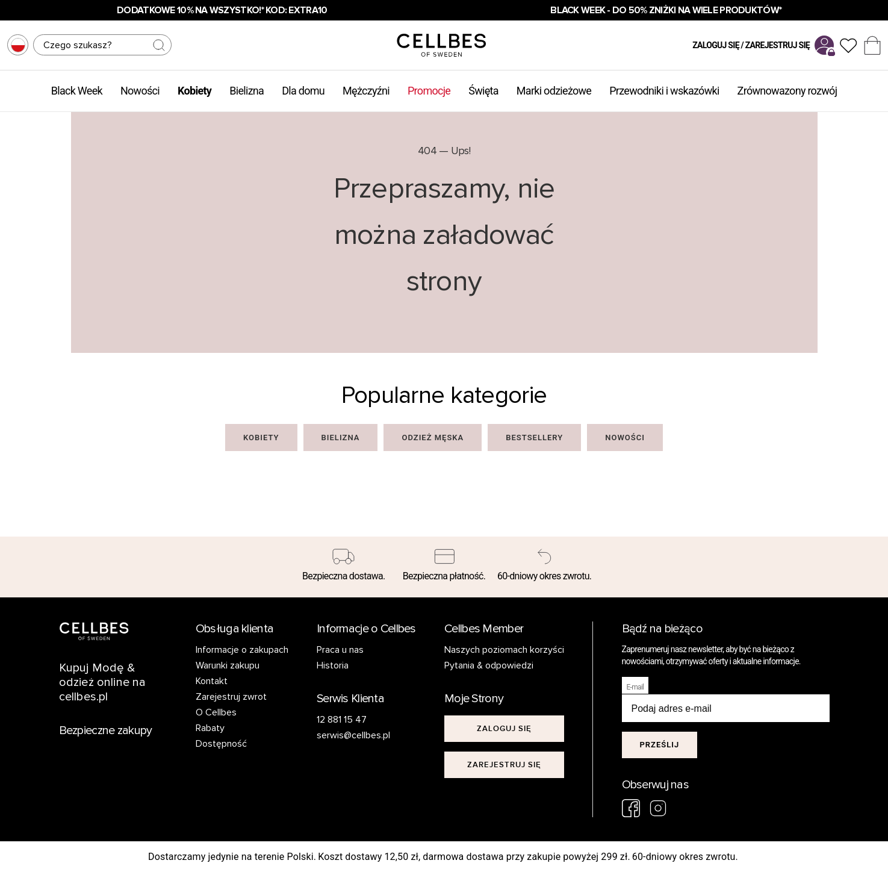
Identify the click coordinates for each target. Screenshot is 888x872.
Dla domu (303, 90)
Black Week (76, 90)
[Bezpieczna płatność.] (444, 567)
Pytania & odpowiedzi (488, 665)
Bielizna (246, 90)
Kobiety (194, 90)
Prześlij (660, 744)
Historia (333, 665)
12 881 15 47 (342, 720)
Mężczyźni (366, 90)
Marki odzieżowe (554, 90)
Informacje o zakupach (242, 650)
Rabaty (210, 728)
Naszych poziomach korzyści (504, 650)
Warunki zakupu (227, 665)
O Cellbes (216, 712)
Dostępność (221, 744)
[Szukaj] (102, 44)
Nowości (140, 90)
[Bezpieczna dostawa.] (344, 567)
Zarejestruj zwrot (231, 697)
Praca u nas (340, 650)
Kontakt (212, 681)
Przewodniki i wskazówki (664, 90)
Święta (483, 90)
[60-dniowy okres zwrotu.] (544, 567)
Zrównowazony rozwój (787, 90)
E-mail (635, 687)
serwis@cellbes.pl (353, 735)
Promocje (429, 90)
